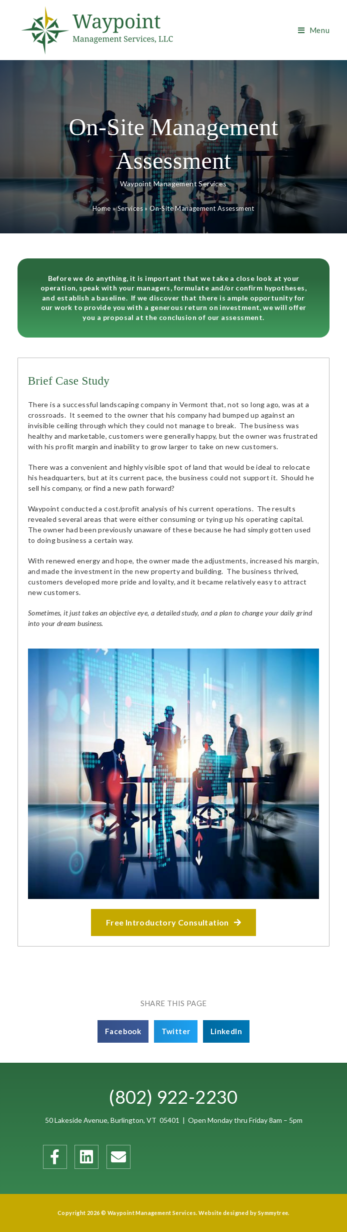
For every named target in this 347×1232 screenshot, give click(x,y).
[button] (173, 922)
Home (101, 208)
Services (130, 208)
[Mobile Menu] (314, 30)
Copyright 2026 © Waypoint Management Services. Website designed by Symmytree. (174, 1212)
